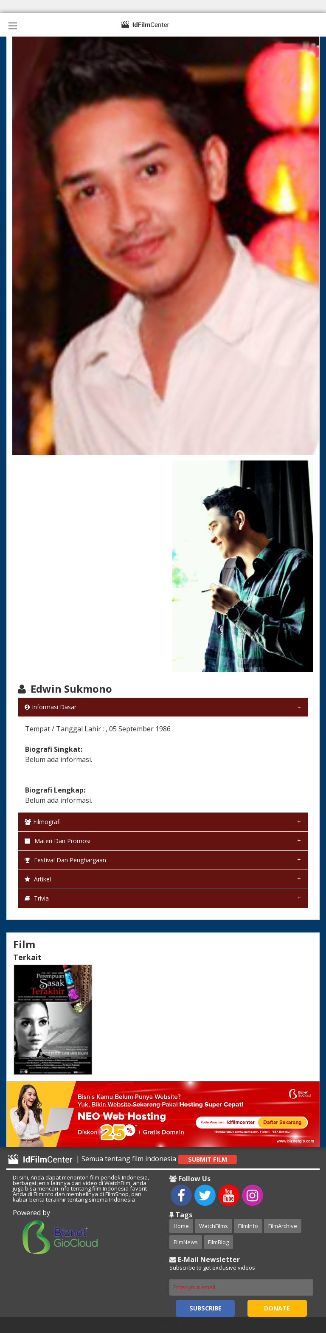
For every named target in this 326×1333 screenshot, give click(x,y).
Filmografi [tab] (43, 822)
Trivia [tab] (37, 898)
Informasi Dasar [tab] (50, 707)
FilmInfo (248, 1226)
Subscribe (205, 1308)
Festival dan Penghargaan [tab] (65, 860)
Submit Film (207, 1159)
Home (181, 1226)
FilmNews (186, 1242)
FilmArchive (282, 1226)
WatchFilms (213, 1226)
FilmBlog (218, 1242)
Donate (277, 1308)
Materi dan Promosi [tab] (57, 841)
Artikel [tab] (38, 879)
